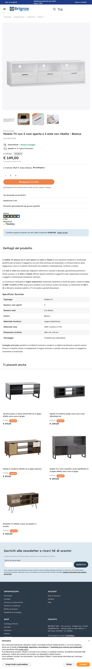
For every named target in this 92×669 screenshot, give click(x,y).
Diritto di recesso (11, 609)
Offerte (7, 634)
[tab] (46, 195)
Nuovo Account (54, 596)
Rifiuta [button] (69, 664)
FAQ (49, 602)
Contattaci (70, 636)
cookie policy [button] (23, 649)
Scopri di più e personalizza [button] (17, 664)
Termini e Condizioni (12, 606)
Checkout (7, 630)
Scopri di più (62, 233)
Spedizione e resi (10, 201)
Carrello (7, 627)
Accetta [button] (83, 664)
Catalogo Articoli (11, 624)
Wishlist (51, 599)
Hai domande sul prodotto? (14, 195)
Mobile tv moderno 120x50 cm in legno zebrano (22, 469)
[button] (54, 9)
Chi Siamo (8, 596)
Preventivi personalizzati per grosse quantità (21, 206)
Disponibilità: (13, 145)
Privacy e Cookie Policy (13, 602)
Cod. (5, 138)
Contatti (7, 599)
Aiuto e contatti (81, 2)
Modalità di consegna (12, 612)
